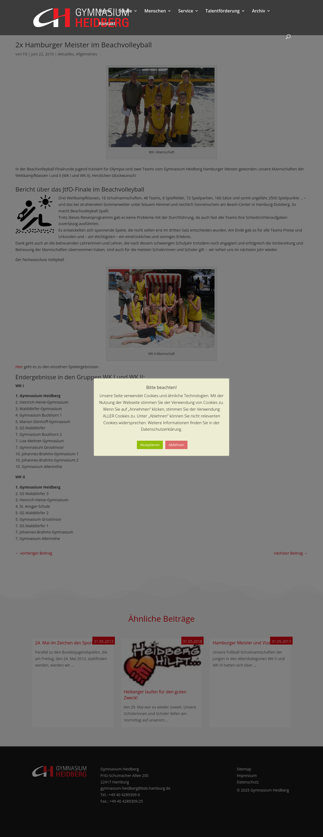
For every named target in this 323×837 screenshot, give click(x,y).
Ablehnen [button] (176, 444)
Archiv (258, 11)
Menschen (155, 11)
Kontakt (107, 24)
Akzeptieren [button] (150, 444)
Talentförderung (223, 11)
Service (185, 11)
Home (105, 11)
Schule (125, 11)
